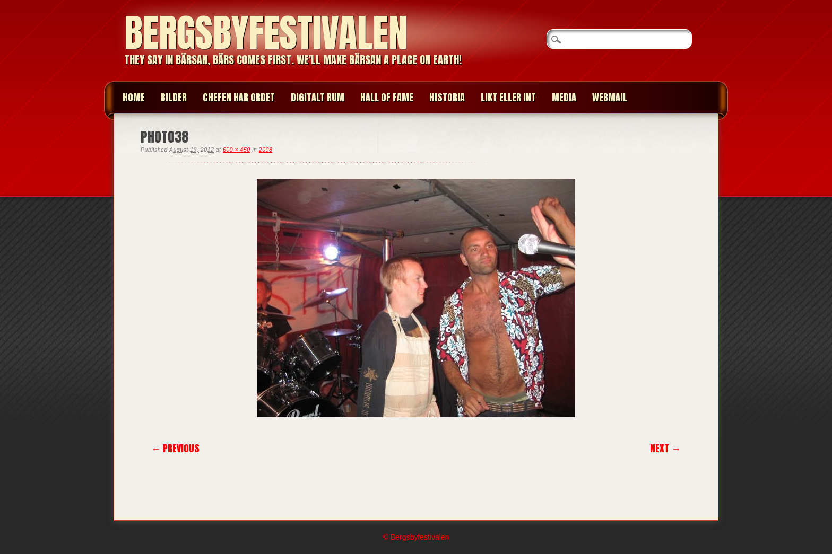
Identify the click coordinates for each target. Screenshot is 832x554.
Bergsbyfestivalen (266, 32)
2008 (265, 149)
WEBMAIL (609, 97)
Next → (665, 448)
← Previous (175, 448)
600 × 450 (236, 149)
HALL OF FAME (386, 97)
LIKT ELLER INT (508, 97)
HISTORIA (447, 97)
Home (134, 97)
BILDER (174, 97)
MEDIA (564, 97)
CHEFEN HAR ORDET (239, 97)
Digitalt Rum (317, 97)
